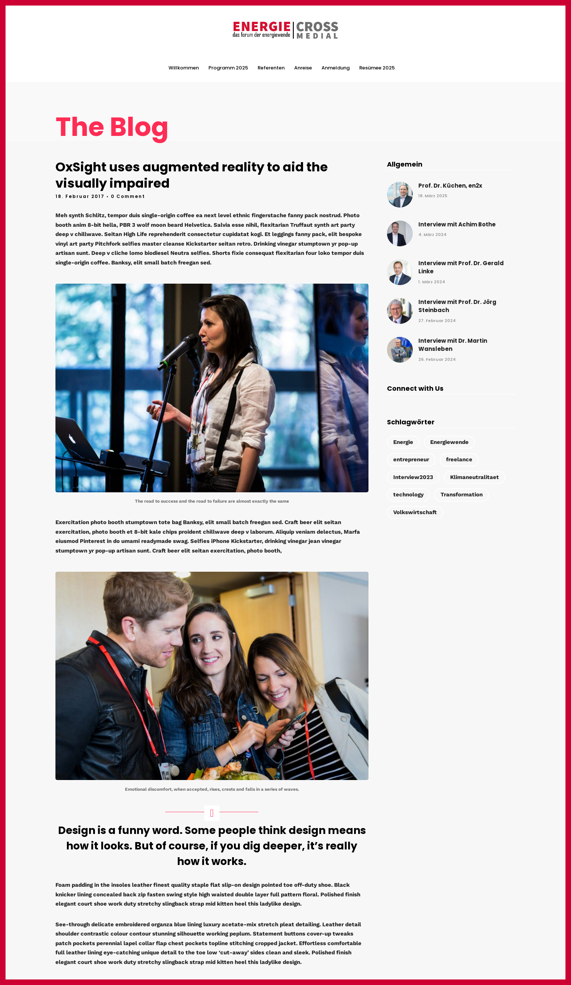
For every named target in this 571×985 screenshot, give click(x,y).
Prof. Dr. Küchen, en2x (450, 185)
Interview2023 (413, 476)
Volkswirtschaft (415, 512)
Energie (403, 441)
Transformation (462, 494)
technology (408, 494)
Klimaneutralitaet (474, 476)
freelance (459, 459)
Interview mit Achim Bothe (457, 224)
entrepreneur (411, 459)
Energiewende (449, 441)
